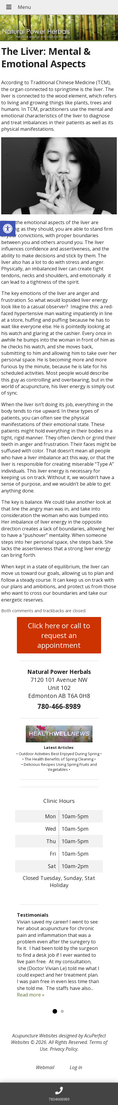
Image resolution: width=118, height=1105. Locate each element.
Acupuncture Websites (35, 1035)
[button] (7, 228)
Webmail (45, 1067)
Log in (76, 1067)
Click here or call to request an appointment (59, 635)
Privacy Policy (63, 1049)
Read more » (30, 994)
